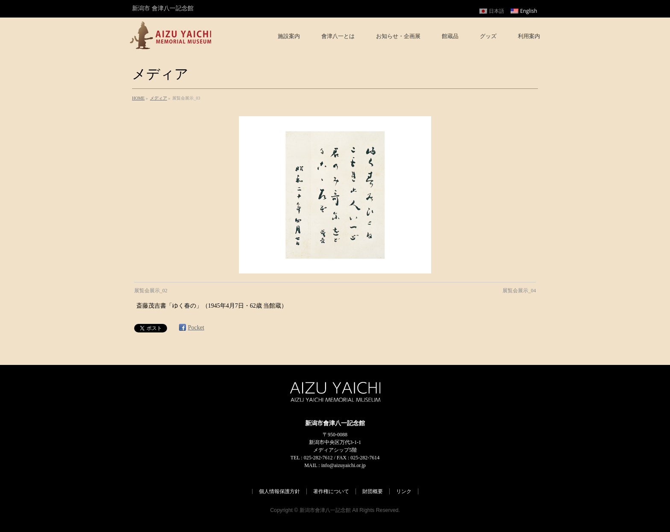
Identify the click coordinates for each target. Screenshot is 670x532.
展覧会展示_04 (519, 291)
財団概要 (372, 491)
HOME (138, 98)
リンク (403, 491)
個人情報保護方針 (279, 491)
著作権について (331, 491)
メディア (158, 98)
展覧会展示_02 (151, 291)
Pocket (196, 327)
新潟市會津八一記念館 (325, 510)
